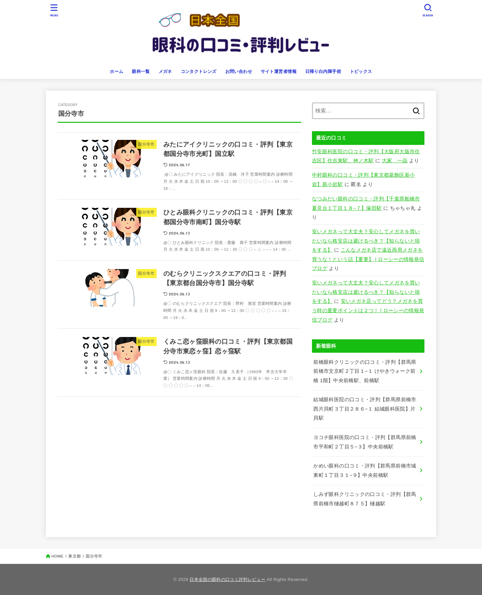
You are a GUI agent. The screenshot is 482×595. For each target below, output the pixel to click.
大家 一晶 (395, 160)
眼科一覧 (141, 71)
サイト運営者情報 (279, 71)
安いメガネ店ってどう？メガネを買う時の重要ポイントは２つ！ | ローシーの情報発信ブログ (368, 310)
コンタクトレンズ (199, 71)
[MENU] (54, 10)
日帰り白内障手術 (323, 71)
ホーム (116, 71)
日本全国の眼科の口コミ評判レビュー (227, 579)
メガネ (165, 71)
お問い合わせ (238, 71)
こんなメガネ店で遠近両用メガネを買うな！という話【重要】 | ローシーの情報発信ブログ (368, 259)
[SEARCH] (428, 10)
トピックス (361, 71)
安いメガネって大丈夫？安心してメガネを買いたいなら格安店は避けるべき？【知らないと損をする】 (366, 241)
